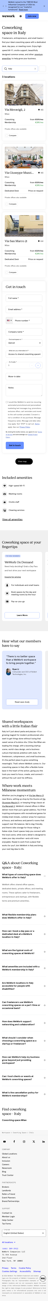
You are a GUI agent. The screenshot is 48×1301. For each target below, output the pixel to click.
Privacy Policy (25, 427)
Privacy (5, 1268)
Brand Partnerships (10, 1201)
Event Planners (8, 1198)
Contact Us (7, 1213)
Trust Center (7, 1175)
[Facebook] (14, 1141)
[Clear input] (35, 69)
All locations (8, 1242)
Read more (23, 10)
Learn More (22, 615)
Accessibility (25, 1271)
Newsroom (7, 1168)
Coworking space (19, 1133)
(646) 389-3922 (10, 1249)
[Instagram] (24, 1141)
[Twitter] (34, 1141)
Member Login (8, 1217)
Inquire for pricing (13, 577)
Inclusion (6, 1161)
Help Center (7, 1220)
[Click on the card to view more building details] (24, 111)
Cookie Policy (25, 1268)
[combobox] (9, 320)
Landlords (6, 1191)
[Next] (6, 6)
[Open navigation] (43, 16)
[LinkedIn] (43, 1141)
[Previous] (3, 6)
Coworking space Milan (14, 1120)
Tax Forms (6, 1224)
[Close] (44, 6)
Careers (5, 1165)
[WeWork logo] (8, 16)
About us (6, 1157)
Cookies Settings (9, 1271)
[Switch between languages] (20, 16)
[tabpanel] (24, 176)
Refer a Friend (8, 1194)
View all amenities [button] (12, 519)
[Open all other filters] (42, 69)
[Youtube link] (4, 1141)
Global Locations (9, 1154)
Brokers (5, 1187)
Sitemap (37, 1271)
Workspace (6, 1133)
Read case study (22, 702)
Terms (37, 424)
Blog (4, 1172)
